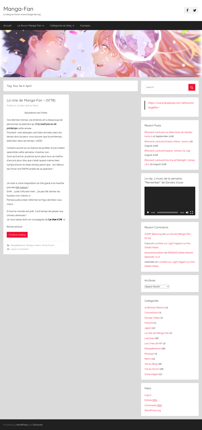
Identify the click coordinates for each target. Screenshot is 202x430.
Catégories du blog (62, 25)
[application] (169, 201)
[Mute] (187, 212)
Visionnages (151, 374)
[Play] (148, 212)
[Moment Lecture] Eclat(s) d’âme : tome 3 (166, 141)
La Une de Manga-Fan (156, 333)
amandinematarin (154, 252)
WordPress (22, 424)
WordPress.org (152, 410)
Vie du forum (48, 245)
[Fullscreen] (191, 212)
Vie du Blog (150, 363)
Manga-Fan (18, 8)
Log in (147, 395)
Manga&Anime (18, 245)
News (38, 245)
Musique (30, 245)
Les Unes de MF (153, 343)
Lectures (149, 338)
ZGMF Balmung (153, 234)
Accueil (8, 25)
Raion (35, 105)
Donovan (38, 424)
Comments (153, 405)
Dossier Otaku (152, 317)
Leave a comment (19, 249)
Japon (147, 328)
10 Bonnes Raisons (154, 307)
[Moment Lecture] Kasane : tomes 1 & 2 (165, 150)
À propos (85, 25)
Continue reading (17, 235)
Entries (150, 400)
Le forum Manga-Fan (31, 25)
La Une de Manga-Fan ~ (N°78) (31, 100)
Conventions (151, 312)
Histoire (148, 322)
